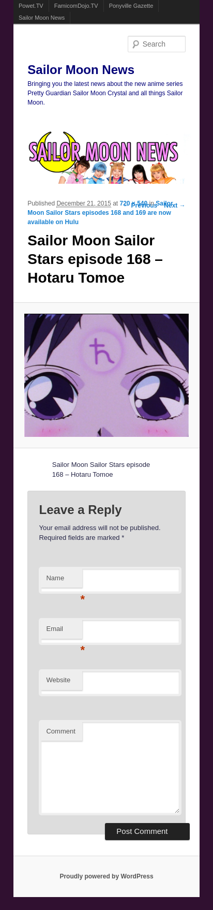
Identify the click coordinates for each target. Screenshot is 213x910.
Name (64, 581)
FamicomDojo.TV (76, 6)
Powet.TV (31, 6)
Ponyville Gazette (131, 6)
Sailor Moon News (42, 17)
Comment (60, 731)
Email (64, 632)
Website (58, 680)
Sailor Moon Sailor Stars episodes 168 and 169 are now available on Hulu (100, 213)
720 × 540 (134, 203)
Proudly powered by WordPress (106, 876)
